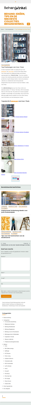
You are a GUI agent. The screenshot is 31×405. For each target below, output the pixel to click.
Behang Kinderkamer (6, 231)
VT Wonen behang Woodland (15, 132)
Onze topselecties (5, 64)
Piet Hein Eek (8, 376)
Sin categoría (4, 208)
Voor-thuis (11, 71)
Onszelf (7, 371)
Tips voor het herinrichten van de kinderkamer (12, 236)
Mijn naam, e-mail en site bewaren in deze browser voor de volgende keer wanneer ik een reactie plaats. (15, 291)
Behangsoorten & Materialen (12, 334)
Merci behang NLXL (12, 159)
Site (2, 283)
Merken (5, 344)
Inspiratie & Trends (12, 206)
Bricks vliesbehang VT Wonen (15, 145)
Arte (6, 346)
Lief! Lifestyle (8, 366)
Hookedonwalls (8, 361)
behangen (3, 71)
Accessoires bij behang (10, 321)
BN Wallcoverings (9, 348)
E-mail (3, 278)
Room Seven (8, 381)
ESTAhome (7, 353)
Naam (3, 272)
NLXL (6, 368)
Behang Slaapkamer (10, 329)
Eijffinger (7, 351)
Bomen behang (7, 317)
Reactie (3, 256)
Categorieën (4, 206)
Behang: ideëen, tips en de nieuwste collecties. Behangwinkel (14, 19)
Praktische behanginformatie (12, 341)
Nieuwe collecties (9, 339)
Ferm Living (7, 356)
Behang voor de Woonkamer (12, 331)
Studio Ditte (8, 383)
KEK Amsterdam (9, 363)
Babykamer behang (9, 324)
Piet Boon (7, 373)
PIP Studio (7, 378)
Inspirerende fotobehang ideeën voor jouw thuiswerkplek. (14, 211)
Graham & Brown (9, 358)
